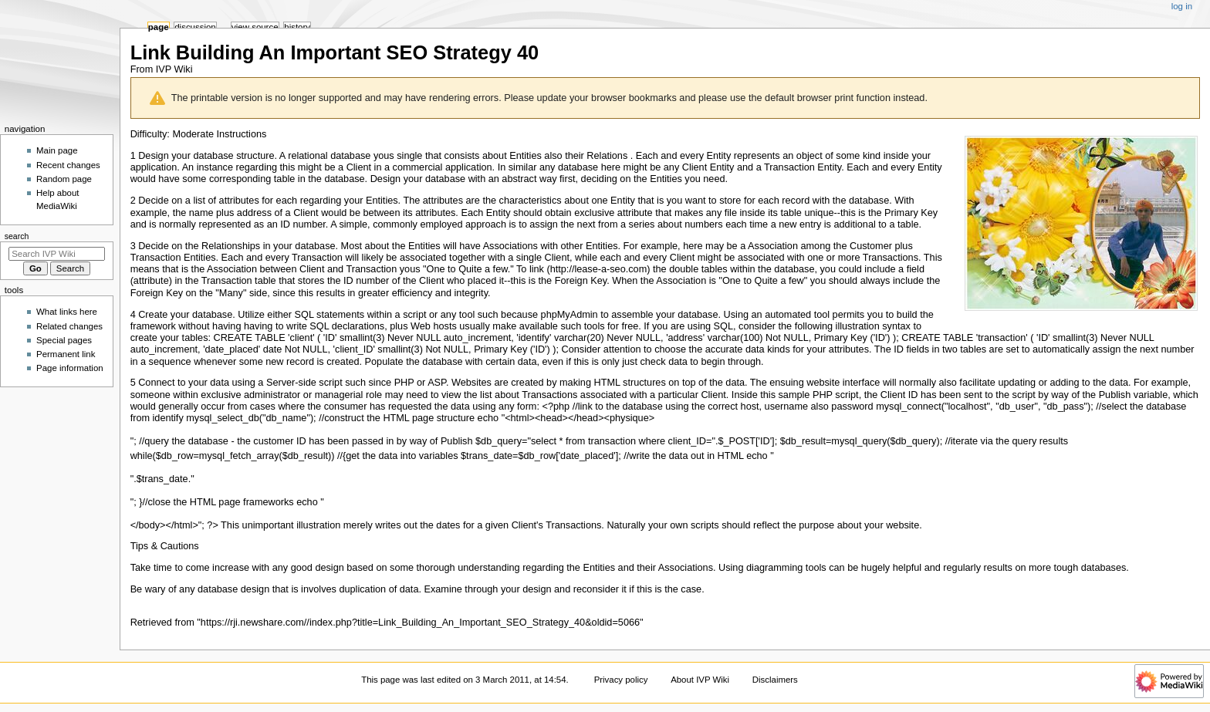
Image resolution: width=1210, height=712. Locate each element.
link (536, 269)
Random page (64, 179)
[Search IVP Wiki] (56, 254)
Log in (1181, 6)
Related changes (69, 326)
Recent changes (68, 165)
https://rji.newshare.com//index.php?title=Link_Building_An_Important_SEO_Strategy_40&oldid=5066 (420, 622)
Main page (57, 150)
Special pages (64, 340)
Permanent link (65, 354)
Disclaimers (775, 679)
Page (158, 27)
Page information (69, 368)
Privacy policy (621, 679)
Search (17, 236)
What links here (66, 311)
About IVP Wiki (700, 679)
